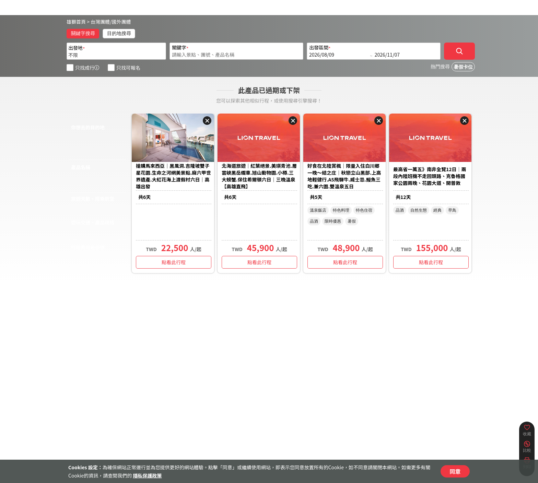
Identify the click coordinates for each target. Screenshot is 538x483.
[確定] (459, 51)
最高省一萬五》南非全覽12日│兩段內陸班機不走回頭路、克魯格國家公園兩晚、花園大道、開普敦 (429, 176)
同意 (454, 471)
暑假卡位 (463, 67)
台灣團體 (100, 21)
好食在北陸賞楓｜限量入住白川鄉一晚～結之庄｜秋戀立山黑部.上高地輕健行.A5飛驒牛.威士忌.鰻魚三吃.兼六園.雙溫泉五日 (344, 176)
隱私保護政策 (147, 475)
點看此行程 (174, 262)
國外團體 (121, 21)
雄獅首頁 (76, 21)
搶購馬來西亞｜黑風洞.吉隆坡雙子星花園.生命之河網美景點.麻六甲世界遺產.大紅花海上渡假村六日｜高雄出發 (173, 176)
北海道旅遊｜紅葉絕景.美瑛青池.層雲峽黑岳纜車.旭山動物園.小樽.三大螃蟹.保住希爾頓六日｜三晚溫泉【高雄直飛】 (259, 176)
